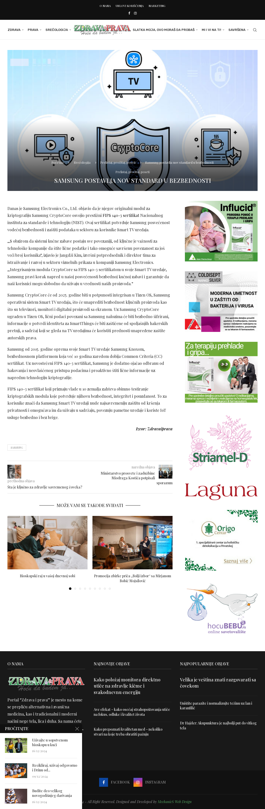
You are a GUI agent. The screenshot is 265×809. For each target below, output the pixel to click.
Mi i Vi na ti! (211, 30)
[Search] (255, 30)
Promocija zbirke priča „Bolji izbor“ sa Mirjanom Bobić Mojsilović (132, 578)
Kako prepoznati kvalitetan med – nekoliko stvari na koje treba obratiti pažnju (128, 732)
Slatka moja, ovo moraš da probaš (164, 30)
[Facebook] (129, 13)
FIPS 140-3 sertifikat (121, 215)
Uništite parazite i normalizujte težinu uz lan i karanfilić (216, 706)
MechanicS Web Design (175, 801)
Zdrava (13, 30)
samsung (17, 447)
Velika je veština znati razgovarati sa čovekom (218, 683)
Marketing (157, 6)
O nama (105, 6)
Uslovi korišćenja (130, 6)
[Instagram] (135, 13)
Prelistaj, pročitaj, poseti (117, 162)
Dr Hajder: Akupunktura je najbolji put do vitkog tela (218, 725)
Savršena (237, 30)
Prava (32, 30)
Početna (57, 162)
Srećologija (56, 30)
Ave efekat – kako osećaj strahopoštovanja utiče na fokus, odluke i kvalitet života (132, 712)
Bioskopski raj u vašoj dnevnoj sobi (47, 576)
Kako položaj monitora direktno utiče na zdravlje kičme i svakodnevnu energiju (127, 686)
